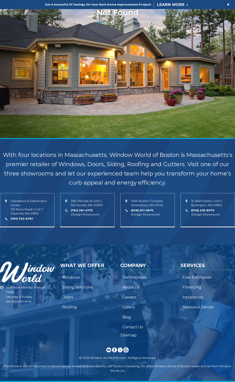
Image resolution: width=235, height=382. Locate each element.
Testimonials (134, 277)
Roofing (69, 307)
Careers (129, 297)
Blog (126, 317)
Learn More (171, 4)
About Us (131, 287)
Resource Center (198, 307)
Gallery (128, 307)
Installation (192, 297)
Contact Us (132, 327)
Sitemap (128, 335)
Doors (67, 297)
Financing (191, 287)
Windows (71, 277)
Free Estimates (196, 277)
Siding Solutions (77, 287)
